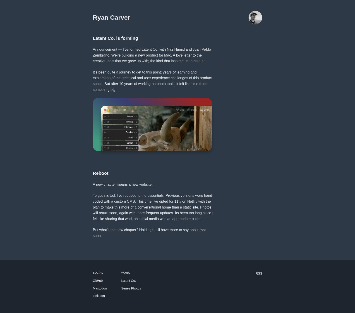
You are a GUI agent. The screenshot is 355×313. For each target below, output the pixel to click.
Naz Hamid (176, 49)
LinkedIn (99, 296)
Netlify (192, 201)
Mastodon (100, 288)
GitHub (98, 280)
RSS (259, 273)
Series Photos (131, 288)
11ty (177, 201)
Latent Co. (150, 49)
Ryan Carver (111, 17)
